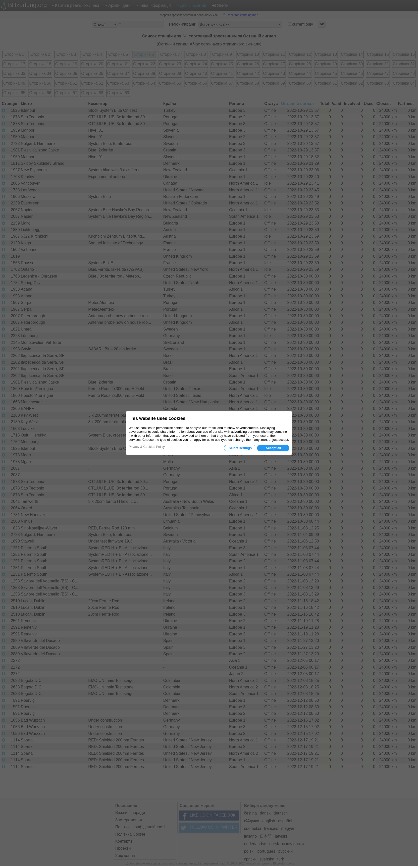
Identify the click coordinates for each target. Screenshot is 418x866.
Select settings (240, 448)
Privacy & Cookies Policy (147, 447)
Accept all (273, 448)
